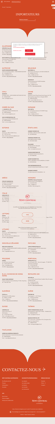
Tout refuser (29, 50)
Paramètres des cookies (17, 50)
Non (27, 221)
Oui (27, 215)
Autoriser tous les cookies (30, 54)
